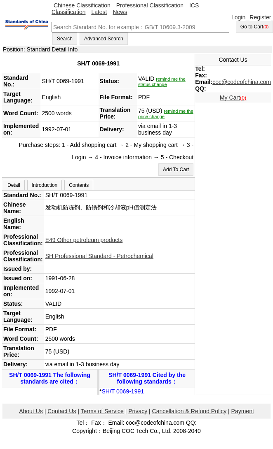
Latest (99, 12)
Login (238, 17)
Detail (13, 185)
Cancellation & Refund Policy (189, 411)
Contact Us (61, 411)
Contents (79, 185)
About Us (31, 411)
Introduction (45, 185)
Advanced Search (103, 39)
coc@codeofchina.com (241, 82)
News (120, 12)
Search (65, 39)
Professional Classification (150, 5)
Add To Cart (176, 169)
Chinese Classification (82, 5)
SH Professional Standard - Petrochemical (99, 256)
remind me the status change (162, 82)
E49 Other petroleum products (84, 240)
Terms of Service (102, 411)
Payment (242, 411)
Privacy (137, 411)
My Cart (233, 97)
